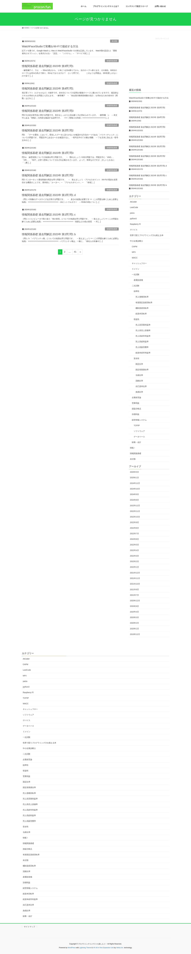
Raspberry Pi (135, 224)
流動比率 (139, 381)
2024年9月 (134, 494)
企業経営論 (136, 397)
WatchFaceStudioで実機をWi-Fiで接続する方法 (50, 46)
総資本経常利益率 (143, 353)
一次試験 (135, 274)
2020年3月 (134, 617)
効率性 (136, 291)
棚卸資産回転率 (142, 308)
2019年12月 (135, 634)
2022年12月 (135, 505)
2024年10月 (135, 489)
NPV (134, 252)
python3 (133, 218)
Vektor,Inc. (120, 948)
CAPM (134, 247)
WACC (134, 258)
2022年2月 (134, 561)
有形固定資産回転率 (144, 302)
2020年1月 (134, 629)
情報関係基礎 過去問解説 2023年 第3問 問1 (47, 66)
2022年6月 (134, 539)
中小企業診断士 (136, 241)
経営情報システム (139, 420)
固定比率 (139, 364)
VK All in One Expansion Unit (103, 948)
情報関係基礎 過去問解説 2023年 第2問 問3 (47, 110)
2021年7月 (134, 595)
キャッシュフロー (139, 263)
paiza (132, 213)
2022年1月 (134, 567)
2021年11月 (135, 578)
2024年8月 (134, 500)
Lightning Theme (85, 948)
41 (75, 252)
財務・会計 (136, 442)
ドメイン (135, 269)
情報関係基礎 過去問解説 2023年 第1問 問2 (47, 175)
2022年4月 (134, 550)
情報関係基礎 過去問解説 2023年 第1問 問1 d (49, 195)
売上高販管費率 (142, 347)
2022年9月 (134, 522)
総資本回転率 (141, 314)
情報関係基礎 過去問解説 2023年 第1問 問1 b (49, 234)
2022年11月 (135, 511)
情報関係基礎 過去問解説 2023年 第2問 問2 (47, 130)
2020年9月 (134, 606)
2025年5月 (134, 472)
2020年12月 (135, 601)
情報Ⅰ (133, 448)
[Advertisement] (149, 64)
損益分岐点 (136, 409)
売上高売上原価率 (143, 330)
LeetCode (134, 207)
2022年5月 (134, 545)
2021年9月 (134, 589)
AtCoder (133, 202)
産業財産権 (138, 280)
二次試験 (135, 286)
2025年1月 (134, 478)
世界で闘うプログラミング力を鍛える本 (146, 235)
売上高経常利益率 (143, 336)
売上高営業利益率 (143, 325)
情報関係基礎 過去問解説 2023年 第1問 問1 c (49, 214)
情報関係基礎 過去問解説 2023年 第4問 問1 (47, 88)
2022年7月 (134, 533)
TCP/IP (137, 425)
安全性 (136, 358)
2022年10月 (135, 517)
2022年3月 (134, 556)
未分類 (114, 41)
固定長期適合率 (142, 370)
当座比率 (139, 375)
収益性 (136, 319)
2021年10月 (135, 584)
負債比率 (139, 392)
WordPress (72, 948)
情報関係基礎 (112, 61)
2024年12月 (135, 483)
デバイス (133, 230)
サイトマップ (29, 927)
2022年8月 (134, 528)
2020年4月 (134, 612)
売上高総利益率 (142, 341)
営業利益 (135, 403)
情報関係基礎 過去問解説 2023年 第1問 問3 (47, 152)
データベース (139, 437)
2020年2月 (134, 623)
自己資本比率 (141, 386)
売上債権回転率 (142, 297)
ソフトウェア (139, 431)
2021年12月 (135, 573)
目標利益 (135, 414)
